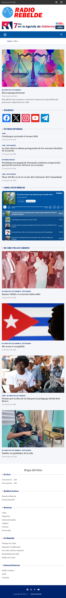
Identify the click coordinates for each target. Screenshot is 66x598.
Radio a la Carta (8, 557)
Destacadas (11, 145)
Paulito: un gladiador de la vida (17, 453)
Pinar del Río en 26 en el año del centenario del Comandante (32, 177)
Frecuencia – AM (9, 480)
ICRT (4, 574)
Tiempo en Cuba (9, 543)
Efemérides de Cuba (10, 554)
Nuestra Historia (9, 496)
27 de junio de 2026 (9, 154)
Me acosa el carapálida (13, 346)
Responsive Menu (56, 2)
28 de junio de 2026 (9, 139)
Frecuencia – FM (9, 483)
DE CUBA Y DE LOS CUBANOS (17, 248)
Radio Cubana (8, 570)
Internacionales (8, 160)
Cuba (4, 133)
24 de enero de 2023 (9, 96)
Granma (5, 577)
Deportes (6, 516)
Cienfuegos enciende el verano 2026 (20, 136)
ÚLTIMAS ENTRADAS (13, 129)
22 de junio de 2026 (9, 350)
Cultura (5, 523)
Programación (8, 500)
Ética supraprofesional (13, 93)
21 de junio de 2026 (9, 404)
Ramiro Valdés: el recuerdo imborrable (21, 294)
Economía (6, 530)
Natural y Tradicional (11, 547)
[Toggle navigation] (5, 34)
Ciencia (5, 527)
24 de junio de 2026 (9, 297)
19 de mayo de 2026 (9, 456)
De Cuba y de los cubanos (11, 90)
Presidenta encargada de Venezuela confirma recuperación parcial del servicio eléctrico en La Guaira (31, 164)
